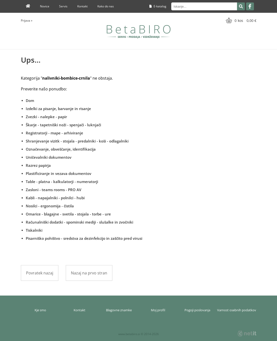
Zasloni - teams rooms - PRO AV (53, 189)
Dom (30, 100)
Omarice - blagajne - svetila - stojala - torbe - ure (68, 214)
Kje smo (40, 310)
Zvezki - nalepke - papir (46, 116)
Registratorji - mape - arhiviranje (54, 132)
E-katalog (157, 6)
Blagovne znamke (119, 310)
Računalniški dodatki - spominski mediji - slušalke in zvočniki (79, 222)
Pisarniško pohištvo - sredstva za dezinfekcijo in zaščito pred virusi (84, 238)
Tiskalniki (34, 230)
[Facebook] (250, 6)
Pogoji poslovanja (197, 310)
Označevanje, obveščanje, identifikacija (61, 149)
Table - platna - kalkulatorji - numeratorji (62, 181)
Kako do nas (105, 6)
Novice (44, 6)
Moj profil (158, 310)
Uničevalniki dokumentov (48, 157)
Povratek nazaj (39, 273)
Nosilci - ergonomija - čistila (50, 205)
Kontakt (82, 6)
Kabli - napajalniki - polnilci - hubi (55, 197)
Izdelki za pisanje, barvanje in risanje (58, 108)
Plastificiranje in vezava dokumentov (58, 173)
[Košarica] (240, 20)
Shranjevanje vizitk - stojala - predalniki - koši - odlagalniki (77, 141)
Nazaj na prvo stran (89, 273)
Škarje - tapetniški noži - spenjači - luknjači (63, 124)
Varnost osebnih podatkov (236, 310)
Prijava (26, 20)
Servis (63, 6)
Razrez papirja (38, 165)
